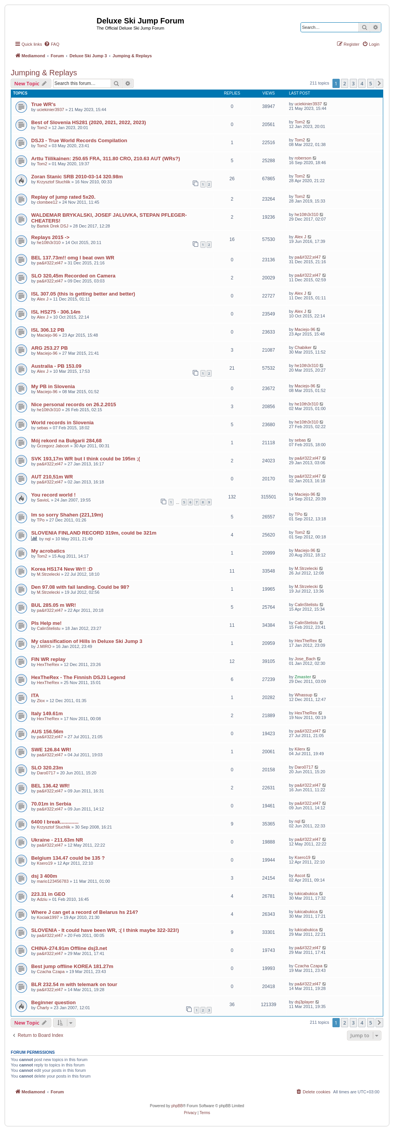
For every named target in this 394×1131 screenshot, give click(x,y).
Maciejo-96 (47, 335)
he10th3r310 (307, 214)
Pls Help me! (46, 623)
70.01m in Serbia (51, 804)
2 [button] (344, 83)
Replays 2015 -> (50, 237)
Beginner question (53, 1002)
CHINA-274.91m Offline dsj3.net (69, 948)
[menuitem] (51, 44)
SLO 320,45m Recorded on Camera (73, 276)
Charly (43, 1007)
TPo (41, 520)
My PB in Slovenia (53, 386)
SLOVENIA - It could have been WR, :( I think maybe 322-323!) (105, 930)
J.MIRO (44, 646)
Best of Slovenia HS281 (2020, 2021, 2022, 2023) (88, 122)
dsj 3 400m (44, 876)
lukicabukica (306, 893)
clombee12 (47, 202)
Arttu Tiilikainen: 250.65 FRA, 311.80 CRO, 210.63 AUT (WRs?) (105, 158)
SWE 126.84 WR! (51, 749)
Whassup (303, 695)
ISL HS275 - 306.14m (55, 312)
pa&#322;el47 (50, 263)
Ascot (300, 875)
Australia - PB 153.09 (56, 366)
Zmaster (303, 676)
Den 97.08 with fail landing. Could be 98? (80, 587)
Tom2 (42, 127)
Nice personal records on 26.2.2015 (73, 404)
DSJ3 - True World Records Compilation (79, 140)
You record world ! (53, 495)
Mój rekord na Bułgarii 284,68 (66, 440)
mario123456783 (53, 881)
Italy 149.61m (47, 713)
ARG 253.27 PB (49, 348)
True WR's (43, 104)
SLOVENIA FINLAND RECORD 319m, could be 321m (94, 533)
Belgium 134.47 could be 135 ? (68, 858)
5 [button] (370, 83)
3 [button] (353, 83)
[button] (379, 83)
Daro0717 (46, 773)
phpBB (177, 1106)
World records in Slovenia (62, 422)
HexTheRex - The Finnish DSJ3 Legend (78, 677)
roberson (303, 158)
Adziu (42, 899)
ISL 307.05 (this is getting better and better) (83, 294)
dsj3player (304, 1002)
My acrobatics (48, 551)
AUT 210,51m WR (52, 477)
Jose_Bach (305, 658)
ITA (35, 695)
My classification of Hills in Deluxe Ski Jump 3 (86, 641)
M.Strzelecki (48, 574)
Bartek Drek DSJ (52, 226)
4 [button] (362, 83)
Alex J (300, 236)
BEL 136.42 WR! (50, 786)
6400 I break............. (54, 822)
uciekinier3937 (50, 109)
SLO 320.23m (47, 768)
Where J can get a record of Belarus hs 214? (84, 912)
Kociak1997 (48, 917)
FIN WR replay (48, 659)
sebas (42, 427)
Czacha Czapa (51, 971)
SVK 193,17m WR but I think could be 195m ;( (85, 459)
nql (48, 538)
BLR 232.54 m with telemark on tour (74, 984)
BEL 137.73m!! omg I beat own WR (72, 258)
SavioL (43, 500)
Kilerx (300, 749)
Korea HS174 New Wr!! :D (62, 569)
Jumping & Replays (44, 72)
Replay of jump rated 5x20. (63, 197)
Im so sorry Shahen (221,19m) (67, 515)
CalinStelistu (306, 604)
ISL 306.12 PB (47, 330)
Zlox (41, 700)
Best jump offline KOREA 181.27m (72, 966)
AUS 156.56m (47, 731)
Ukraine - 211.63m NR (57, 840)
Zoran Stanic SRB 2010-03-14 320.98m (77, 176)
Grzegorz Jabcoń (53, 445)
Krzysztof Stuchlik (53, 181)
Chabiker (303, 347)
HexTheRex (306, 640)
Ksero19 (45, 863)
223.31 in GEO (48, 894)
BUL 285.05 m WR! (53, 605)
